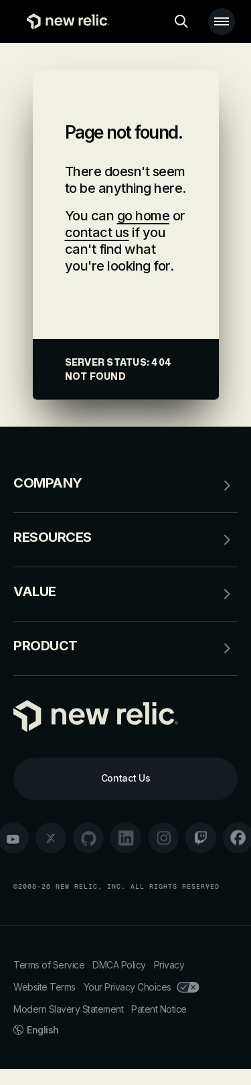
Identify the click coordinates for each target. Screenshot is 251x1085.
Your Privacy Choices (141, 987)
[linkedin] (126, 838)
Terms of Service (48, 964)
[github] (88, 838)
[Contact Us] (125, 778)
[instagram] (163, 838)
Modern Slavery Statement (68, 1009)
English (36, 1029)
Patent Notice (159, 1009)
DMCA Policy (119, 964)
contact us (97, 232)
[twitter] (51, 838)
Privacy (169, 964)
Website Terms (44, 987)
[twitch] (201, 838)
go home (143, 216)
